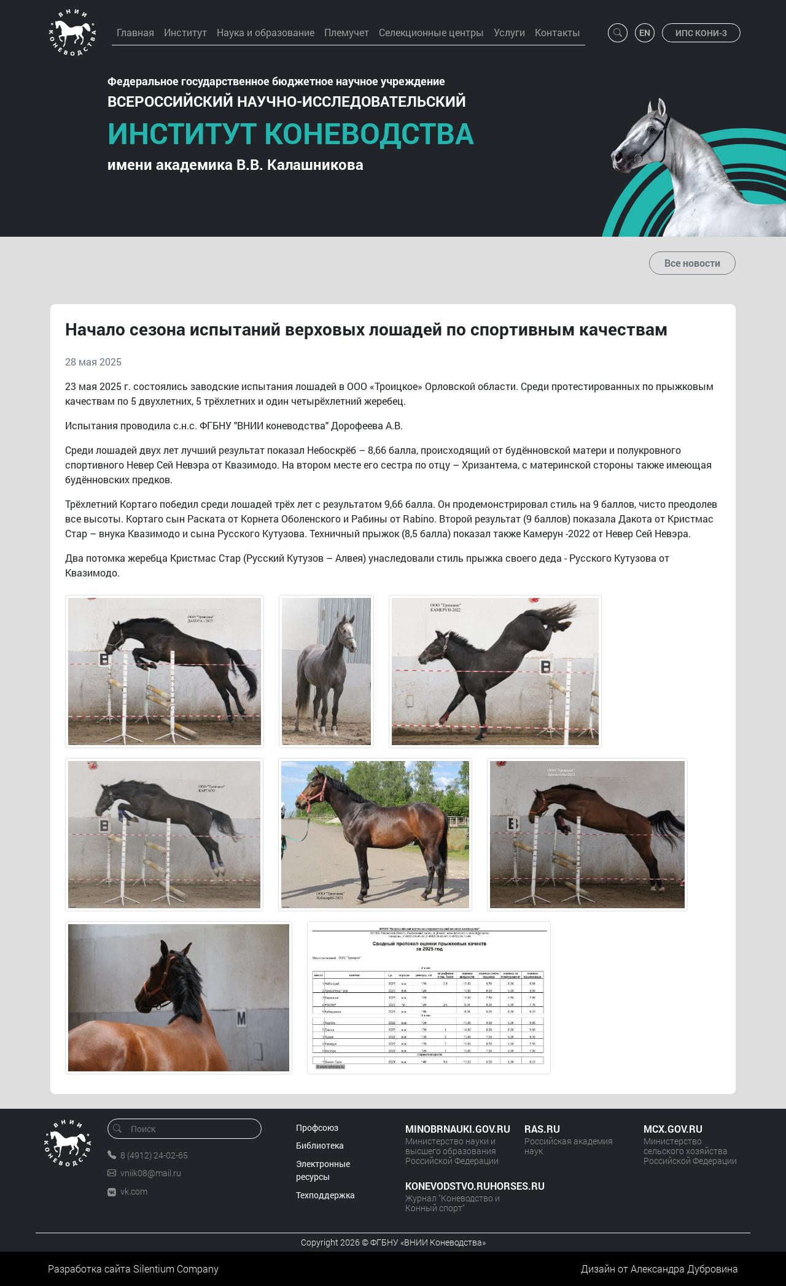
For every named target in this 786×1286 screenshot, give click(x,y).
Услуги (509, 32)
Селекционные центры (431, 32)
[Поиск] (188, 1128)
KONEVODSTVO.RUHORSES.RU (452, 1185)
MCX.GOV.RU (673, 1128)
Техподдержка (325, 1195)
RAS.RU (542, 1128)
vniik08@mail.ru (150, 1173)
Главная (135, 32)
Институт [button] (185, 32)
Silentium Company (176, 1268)
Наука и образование (265, 32)
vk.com (133, 1191)
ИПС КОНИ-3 (701, 33)
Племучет (346, 32)
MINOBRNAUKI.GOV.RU (452, 1128)
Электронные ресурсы (323, 1170)
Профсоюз (317, 1127)
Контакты (557, 32)
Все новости (692, 262)
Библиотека (320, 1145)
